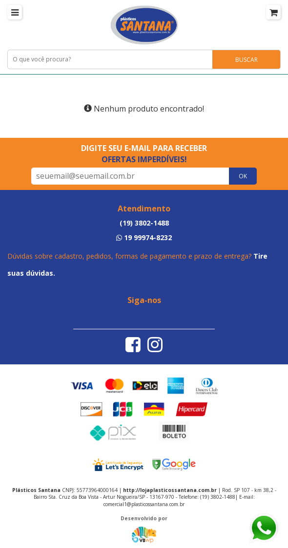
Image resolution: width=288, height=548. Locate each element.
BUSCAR (246, 60)
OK (243, 176)
